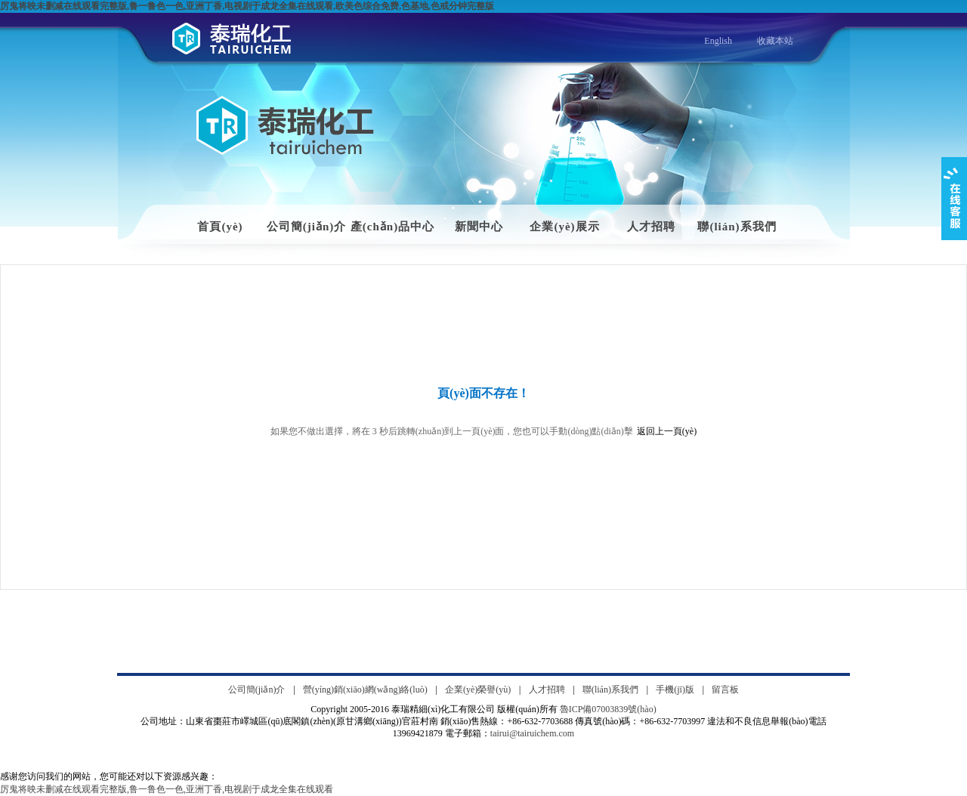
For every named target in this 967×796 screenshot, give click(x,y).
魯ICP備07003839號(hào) (608, 709)
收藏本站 (775, 40)
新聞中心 (479, 227)
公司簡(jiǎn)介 (307, 227)
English (718, 40)
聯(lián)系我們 (736, 227)
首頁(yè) (220, 227)
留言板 (725, 689)
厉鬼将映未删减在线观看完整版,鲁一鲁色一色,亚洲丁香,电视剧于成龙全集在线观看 (166, 789)
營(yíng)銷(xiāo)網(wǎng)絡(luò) (365, 689)
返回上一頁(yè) (667, 431)
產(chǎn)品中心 (392, 227)
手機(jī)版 (675, 689)
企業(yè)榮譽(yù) (478, 689)
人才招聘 (651, 227)
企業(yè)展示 (564, 227)
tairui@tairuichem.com (532, 733)
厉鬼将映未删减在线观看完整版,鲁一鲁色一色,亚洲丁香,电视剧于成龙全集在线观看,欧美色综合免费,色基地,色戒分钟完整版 (247, 6)
